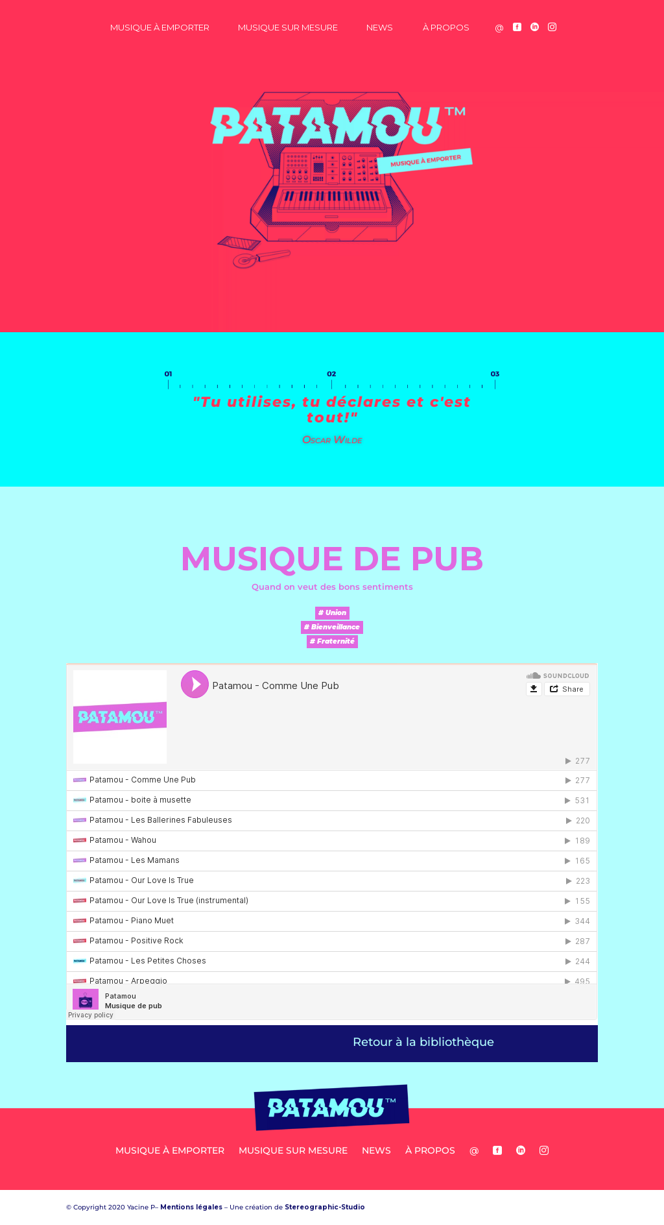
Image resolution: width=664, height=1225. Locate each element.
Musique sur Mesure (288, 27)
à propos (446, 27)
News (379, 27)
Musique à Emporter (159, 27)
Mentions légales (191, 1207)
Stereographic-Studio (325, 1207)
